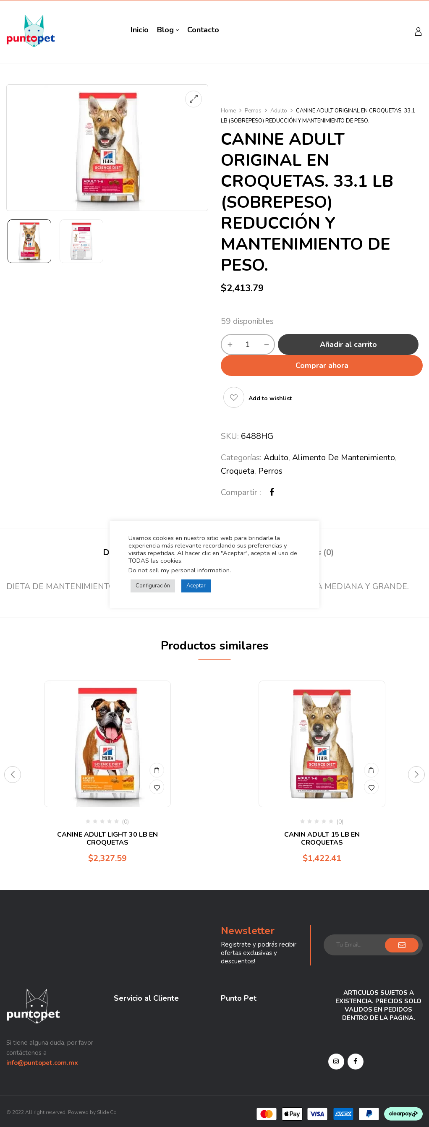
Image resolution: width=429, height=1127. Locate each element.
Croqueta (237, 471)
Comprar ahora (322, 365)
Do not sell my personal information (179, 570)
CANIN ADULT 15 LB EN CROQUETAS (322, 838)
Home (228, 111)
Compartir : (241, 492)
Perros (253, 111)
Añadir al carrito (348, 344)
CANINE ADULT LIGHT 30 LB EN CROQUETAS (107, 838)
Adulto (278, 111)
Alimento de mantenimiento (343, 457)
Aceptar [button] (196, 586)
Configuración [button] (153, 586)
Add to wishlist (270, 398)
